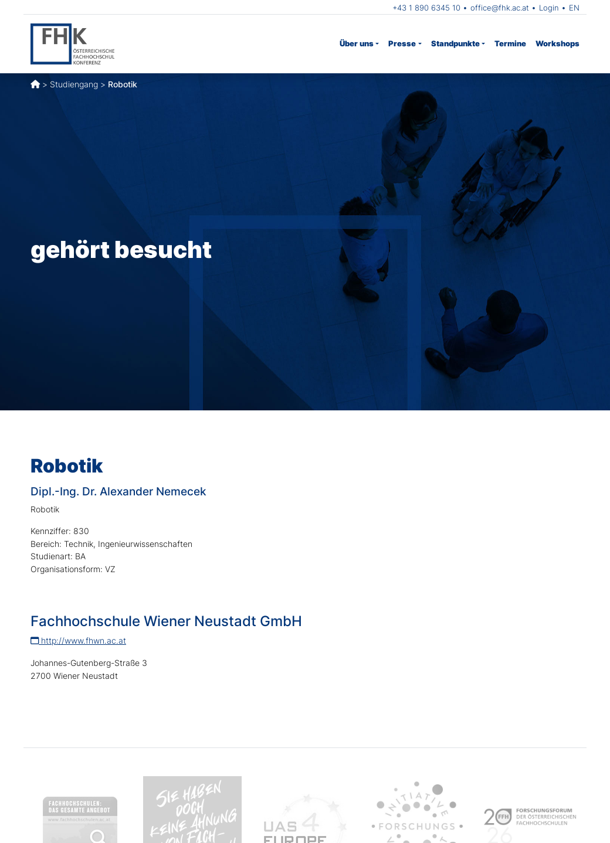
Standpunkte (455, 43)
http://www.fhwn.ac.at (78, 640)
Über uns (357, 43)
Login (549, 7)
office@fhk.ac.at (499, 7)
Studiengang (74, 84)
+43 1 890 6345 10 (426, 7)
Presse (402, 43)
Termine (510, 43)
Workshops (558, 43)
